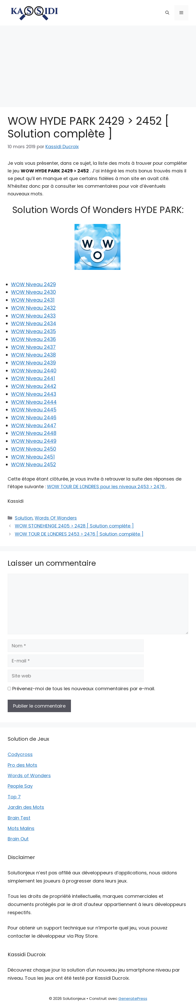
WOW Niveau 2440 (33, 370)
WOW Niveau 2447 (33, 425)
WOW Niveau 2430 (33, 292)
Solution (24, 518)
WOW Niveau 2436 (33, 339)
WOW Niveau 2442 (33, 386)
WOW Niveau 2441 (33, 378)
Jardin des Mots (26, 807)
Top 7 (14, 797)
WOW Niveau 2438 (33, 354)
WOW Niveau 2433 (33, 315)
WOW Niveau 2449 (33, 441)
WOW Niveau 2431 (33, 300)
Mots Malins (21, 828)
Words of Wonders (29, 775)
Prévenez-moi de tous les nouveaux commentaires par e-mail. (83, 688)
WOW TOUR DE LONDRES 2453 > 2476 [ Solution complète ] (79, 534)
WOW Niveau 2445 (33, 409)
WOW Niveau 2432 (33, 308)
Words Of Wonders (56, 518)
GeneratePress (132, 998)
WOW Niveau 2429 (33, 284)
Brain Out (18, 839)
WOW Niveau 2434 (33, 323)
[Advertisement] (98, 63)
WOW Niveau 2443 (33, 394)
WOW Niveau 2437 (33, 347)
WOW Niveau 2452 (33, 464)
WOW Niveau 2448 (33, 433)
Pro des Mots (22, 765)
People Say (20, 786)
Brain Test (19, 818)
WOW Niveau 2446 (33, 417)
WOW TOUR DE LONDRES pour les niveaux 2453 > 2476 (106, 487)
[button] (167, 12)
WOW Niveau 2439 (33, 362)
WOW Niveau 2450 (33, 449)
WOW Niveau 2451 (33, 457)
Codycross (20, 754)
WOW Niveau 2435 (33, 331)
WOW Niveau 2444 (34, 402)
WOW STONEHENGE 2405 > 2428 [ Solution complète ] (74, 526)
